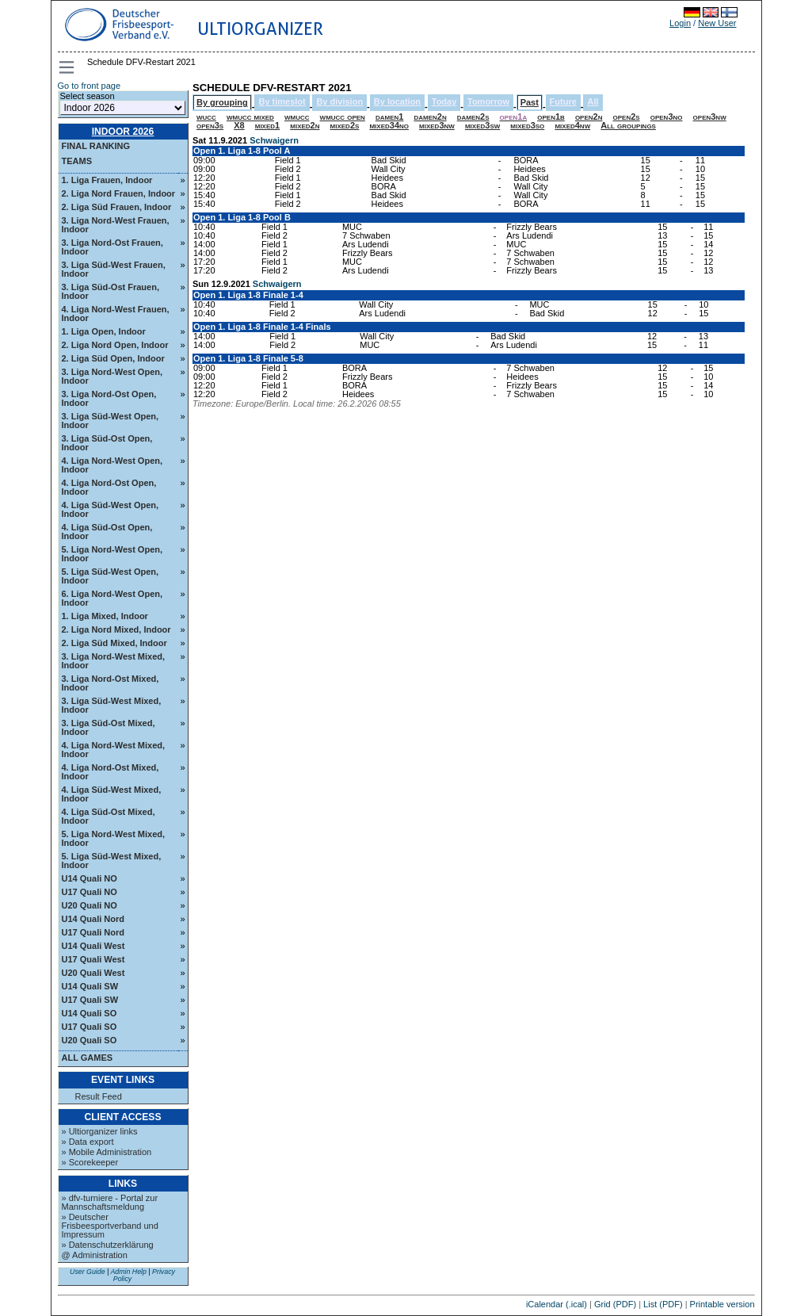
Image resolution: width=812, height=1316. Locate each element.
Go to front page (89, 85)
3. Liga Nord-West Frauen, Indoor (116, 225)
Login (680, 23)
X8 (239, 125)
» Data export (88, 1141)
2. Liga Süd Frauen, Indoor (117, 207)
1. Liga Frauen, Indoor (107, 180)
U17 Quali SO (89, 1026)
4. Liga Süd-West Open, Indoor (110, 509)
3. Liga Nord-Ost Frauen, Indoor (112, 247)
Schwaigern (274, 140)
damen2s (473, 116)
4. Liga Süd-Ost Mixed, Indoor (108, 816)
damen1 (389, 116)
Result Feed (98, 1096)
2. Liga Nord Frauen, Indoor (119, 193)
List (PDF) (663, 1304)
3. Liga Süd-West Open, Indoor (110, 420)
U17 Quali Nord (93, 932)
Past (529, 102)
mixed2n (304, 125)
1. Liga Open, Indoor (104, 331)
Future (563, 101)
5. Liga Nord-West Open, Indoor (112, 554)
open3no (666, 116)
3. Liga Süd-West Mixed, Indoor (112, 705)
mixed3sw (482, 125)
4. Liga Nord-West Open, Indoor (112, 465)
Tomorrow (488, 101)
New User (717, 23)
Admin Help (128, 1272)
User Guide (87, 1272)
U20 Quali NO (89, 905)
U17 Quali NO (89, 892)
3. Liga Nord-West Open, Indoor (112, 376)
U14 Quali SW (90, 986)
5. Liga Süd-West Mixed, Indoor (112, 860)
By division (339, 101)
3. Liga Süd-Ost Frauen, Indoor (110, 291)
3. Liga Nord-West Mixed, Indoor (114, 661)
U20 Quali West (93, 972)
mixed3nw (437, 125)
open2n (589, 116)
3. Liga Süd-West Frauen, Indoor (114, 269)
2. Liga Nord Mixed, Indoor (116, 629)
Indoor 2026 (123, 131)
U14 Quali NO (89, 878)
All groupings (628, 125)
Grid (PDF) (615, 1304)
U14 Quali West (93, 946)
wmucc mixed (250, 116)
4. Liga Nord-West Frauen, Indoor (116, 313)
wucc (206, 116)
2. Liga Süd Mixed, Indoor (114, 643)
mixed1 (267, 125)
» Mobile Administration (107, 1152)
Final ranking (96, 146)
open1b (551, 116)
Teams (77, 161)
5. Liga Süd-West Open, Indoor (110, 576)
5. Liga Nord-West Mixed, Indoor (114, 838)
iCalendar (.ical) (556, 1304)
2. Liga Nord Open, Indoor (115, 345)
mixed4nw (572, 125)
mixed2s (345, 125)
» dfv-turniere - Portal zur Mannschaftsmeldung (110, 1202)
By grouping (222, 102)
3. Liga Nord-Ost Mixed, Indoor (110, 683)
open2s (626, 116)
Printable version (722, 1304)
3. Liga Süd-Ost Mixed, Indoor (108, 727)
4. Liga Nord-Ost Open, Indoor (109, 487)
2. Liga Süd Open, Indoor (113, 358)
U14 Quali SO (89, 1013)
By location (397, 101)
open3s (209, 125)
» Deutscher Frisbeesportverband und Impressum (110, 1225)
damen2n (430, 116)
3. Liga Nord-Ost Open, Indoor (109, 398)
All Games (87, 1057)
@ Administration (95, 1255)
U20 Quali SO (89, 1040)
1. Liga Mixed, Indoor (105, 616)
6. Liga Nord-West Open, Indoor (112, 598)
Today (444, 101)
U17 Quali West (93, 959)
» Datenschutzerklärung (108, 1244)
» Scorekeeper (90, 1162)
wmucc (297, 116)
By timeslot (281, 101)
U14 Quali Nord (93, 919)
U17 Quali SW (90, 999)
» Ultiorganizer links (100, 1131)
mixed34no (389, 125)
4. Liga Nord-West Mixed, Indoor (114, 749)
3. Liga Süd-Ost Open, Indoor (107, 443)
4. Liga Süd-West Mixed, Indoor (112, 794)
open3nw (709, 116)
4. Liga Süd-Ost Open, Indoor (107, 531)
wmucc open (342, 116)
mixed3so (527, 125)
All (592, 101)
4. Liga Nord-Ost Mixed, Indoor (110, 772)
